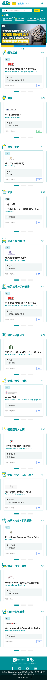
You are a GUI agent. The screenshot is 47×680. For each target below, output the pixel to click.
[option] (23, 72)
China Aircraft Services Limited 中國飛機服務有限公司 (23, 400)
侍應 (42, 19)
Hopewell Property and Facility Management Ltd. (21, 71)
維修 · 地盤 (31, 19)
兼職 (39, 131)
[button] (5, 10)
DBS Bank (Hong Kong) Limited (15, 630)
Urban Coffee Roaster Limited (15, 494)
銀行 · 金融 (19, 19)
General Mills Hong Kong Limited (15, 585)
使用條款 (23, 674)
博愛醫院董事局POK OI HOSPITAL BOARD (18, 448)
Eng (27, 3)
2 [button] (23, 91)
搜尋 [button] (36, 10)
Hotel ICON (8, 539)
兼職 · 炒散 (7, 19)
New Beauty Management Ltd (15, 260)
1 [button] (16, 91)
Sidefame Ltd (9, 211)
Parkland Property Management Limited (18, 354)
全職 (39, 85)
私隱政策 (16, 674)
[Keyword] (20, 10)
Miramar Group (10, 166)
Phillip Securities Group (12, 117)
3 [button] (30, 91)
